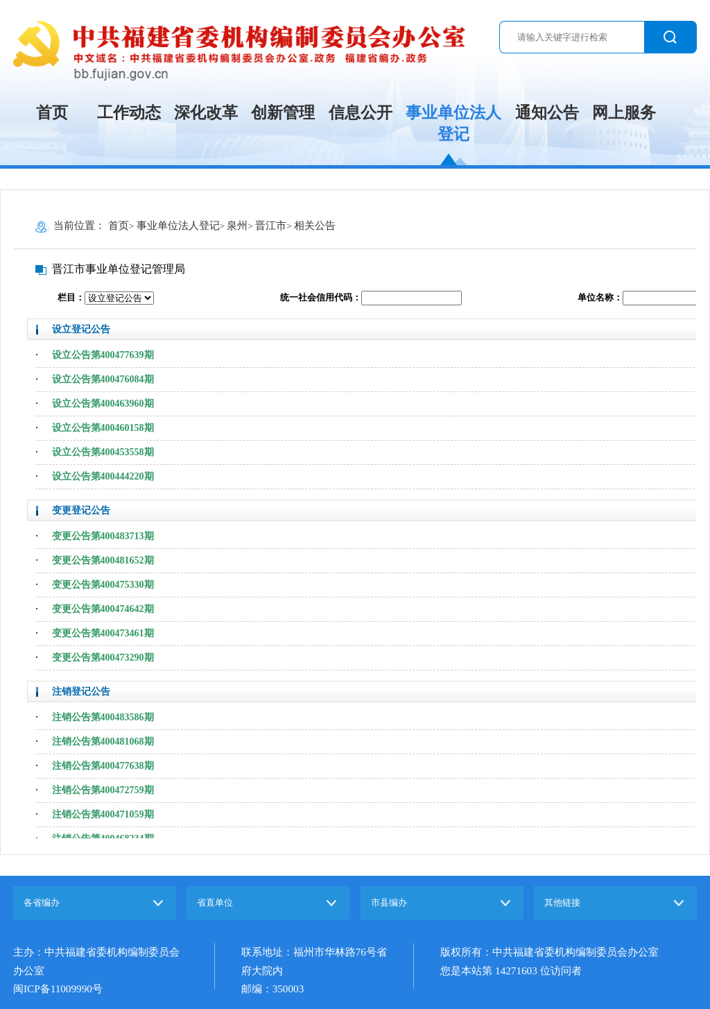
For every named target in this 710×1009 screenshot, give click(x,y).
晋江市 (270, 225)
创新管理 (283, 112)
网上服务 (624, 112)
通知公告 (547, 112)
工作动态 (129, 112)
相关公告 (315, 225)
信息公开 (360, 112)
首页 (52, 112)
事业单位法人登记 (453, 123)
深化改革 (206, 112)
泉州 (237, 225)
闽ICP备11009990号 (58, 988)
